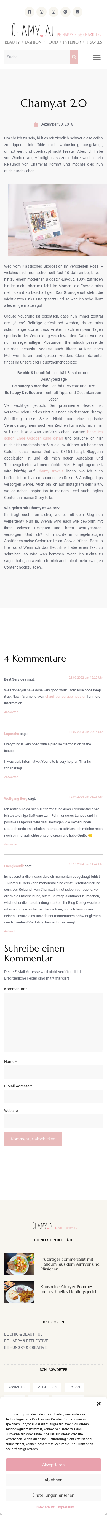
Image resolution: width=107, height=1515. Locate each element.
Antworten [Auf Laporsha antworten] (11, 777)
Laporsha (11, 734)
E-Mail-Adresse (18, 1086)
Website (11, 1110)
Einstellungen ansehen (53, 1495)
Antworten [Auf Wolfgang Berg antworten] (11, 844)
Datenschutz (45, 1507)
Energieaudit (14, 866)
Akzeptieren (53, 1464)
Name (10, 1061)
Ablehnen (53, 1479)
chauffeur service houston (65, 696)
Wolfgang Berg (15, 798)
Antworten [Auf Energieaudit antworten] (11, 931)
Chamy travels (50, 471)
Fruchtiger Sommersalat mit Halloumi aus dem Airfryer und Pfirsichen (70, 1264)
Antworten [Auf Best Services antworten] (11, 712)
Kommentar (15, 989)
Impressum (65, 1507)
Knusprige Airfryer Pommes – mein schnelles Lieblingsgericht (70, 1289)
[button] (98, 1403)
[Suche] (74, 57)
